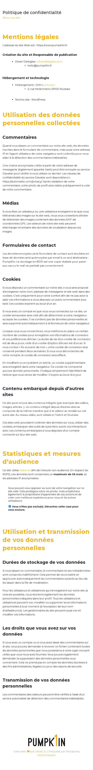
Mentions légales (46, 755)
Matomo (25, 470)
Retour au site (11, 17)
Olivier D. (40, 751)
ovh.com (49, 84)
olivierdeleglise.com (49, 61)
